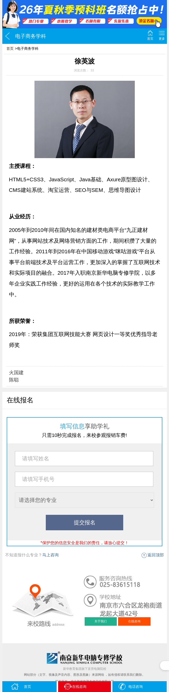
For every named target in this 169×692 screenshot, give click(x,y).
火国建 (16, 372)
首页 (150, 38)
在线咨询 (134, 621)
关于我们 (100, 621)
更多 (162, 38)
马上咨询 (50, 555)
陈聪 (14, 379)
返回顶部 (155, 555)
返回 (7, 36)
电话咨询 (130, 686)
